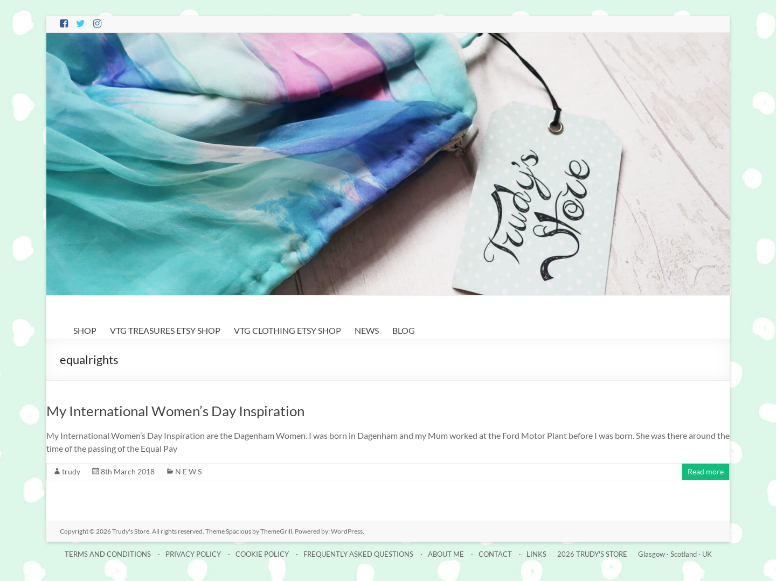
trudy (71, 471)
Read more (706, 471)
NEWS (367, 330)
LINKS (536, 554)
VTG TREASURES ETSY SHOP (165, 330)
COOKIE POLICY (262, 554)
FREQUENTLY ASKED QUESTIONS (358, 554)
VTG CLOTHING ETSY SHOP (287, 330)
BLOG (403, 330)
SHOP (84, 330)
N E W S (188, 471)
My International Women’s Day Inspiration (175, 410)
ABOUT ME (446, 554)
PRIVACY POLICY (193, 554)
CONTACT (495, 554)
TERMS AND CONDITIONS (108, 554)
